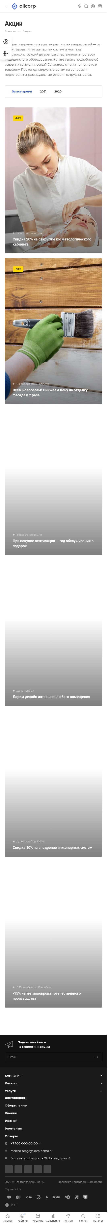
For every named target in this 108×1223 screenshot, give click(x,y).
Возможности (16, 1098)
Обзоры (11, 1136)
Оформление (16, 1105)
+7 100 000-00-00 (24, 1143)
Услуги (10, 1091)
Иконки (11, 1121)
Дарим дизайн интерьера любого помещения (51, 697)
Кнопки (11, 1113)
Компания (13, 1075)
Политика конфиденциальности (80, 1181)
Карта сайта (13, 1189)
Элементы (13, 1128)
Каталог (11, 1083)
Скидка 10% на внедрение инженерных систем (52, 847)
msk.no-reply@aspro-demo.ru (32, 1151)
